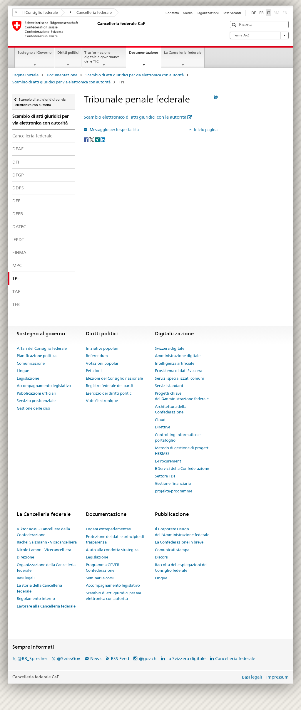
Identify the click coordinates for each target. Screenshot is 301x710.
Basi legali (26, 578)
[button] (235, 24)
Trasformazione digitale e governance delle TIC (102, 56)
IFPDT (18, 239)
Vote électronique (102, 400)
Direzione (25, 557)
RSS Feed (120, 658)
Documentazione (145, 54)
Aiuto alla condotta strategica (112, 549)
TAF (16, 291)
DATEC (19, 226)
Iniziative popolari (102, 348)
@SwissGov (68, 658)
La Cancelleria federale (183, 52)
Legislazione (28, 378)
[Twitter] (92, 139)
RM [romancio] (276, 12)
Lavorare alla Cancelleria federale (46, 606)
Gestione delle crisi (33, 408)
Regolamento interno (36, 598)
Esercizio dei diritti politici (109, 393)
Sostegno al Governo (34, 52)
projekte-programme (173, 491)
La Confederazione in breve (179, 542)
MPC (17, 265)
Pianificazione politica (36, 355)
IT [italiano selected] (268, 12)
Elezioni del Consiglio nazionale (114, 378)
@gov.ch (147, 658)
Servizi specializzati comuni (179, 378)
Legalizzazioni (208, 13)
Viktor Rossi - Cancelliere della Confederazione (43, 531)
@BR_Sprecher (32, 658)
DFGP (18, 175)
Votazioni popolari (103, 363)
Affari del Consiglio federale (42, 348)
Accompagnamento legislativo (44, 385)
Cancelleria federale (91, 12)
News (95, 658)
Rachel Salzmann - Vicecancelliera (47, 542)
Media (188, 13)
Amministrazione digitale (177, 355)
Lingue (23, 370)
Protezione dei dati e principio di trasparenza (115, 539)
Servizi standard (169, 385)
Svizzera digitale (169, 348)
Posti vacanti (232, 13)
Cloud (160, 419)
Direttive (162, 427)
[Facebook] (86, 139)
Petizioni (94, 370)
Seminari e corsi (100, 578)
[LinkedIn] (103, 139)
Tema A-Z (259, 35)
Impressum (277, 677)
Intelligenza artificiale (174, 363)
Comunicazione (31, 363)
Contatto (172, 13)
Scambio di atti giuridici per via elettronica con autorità (135, 75)
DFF (16, 200)
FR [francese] (261, 12)
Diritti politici (67, 52)
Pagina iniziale (25, 75)
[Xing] (98, 139)
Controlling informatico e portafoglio (177, 437)
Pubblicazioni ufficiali (36, 393)
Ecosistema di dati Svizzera (178, 370)
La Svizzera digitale (185, 658)
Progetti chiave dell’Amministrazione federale (182, 396)
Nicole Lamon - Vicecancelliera (44, 549)
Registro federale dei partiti (110, 385)
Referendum (97, 355)
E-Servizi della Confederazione (182, 468)
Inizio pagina (205, 129)
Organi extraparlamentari (108, 528)
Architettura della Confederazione (170, 409)
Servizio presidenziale (36, 400)
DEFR (17, 213)
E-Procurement (168, 461)
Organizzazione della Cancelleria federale (46, 567)
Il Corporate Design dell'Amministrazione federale (182, 531)
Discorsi (161, 557)
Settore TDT (165, 476)
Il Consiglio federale (37, 12)
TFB (16, 304)
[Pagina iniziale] (96, 29)
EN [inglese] (285, 12)
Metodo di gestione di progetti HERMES (182, 450)
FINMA (19, 252)
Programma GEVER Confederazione (102, 567)
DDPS (18, 188)
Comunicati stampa (172, 549)
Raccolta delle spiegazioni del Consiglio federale (181, 567)
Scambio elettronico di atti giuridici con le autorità (135, 117)
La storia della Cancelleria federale (39, 588)
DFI (15, 162)
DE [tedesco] (253, 12)
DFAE (18, 149)
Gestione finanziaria (173, 483)
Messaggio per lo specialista (114, 129)
